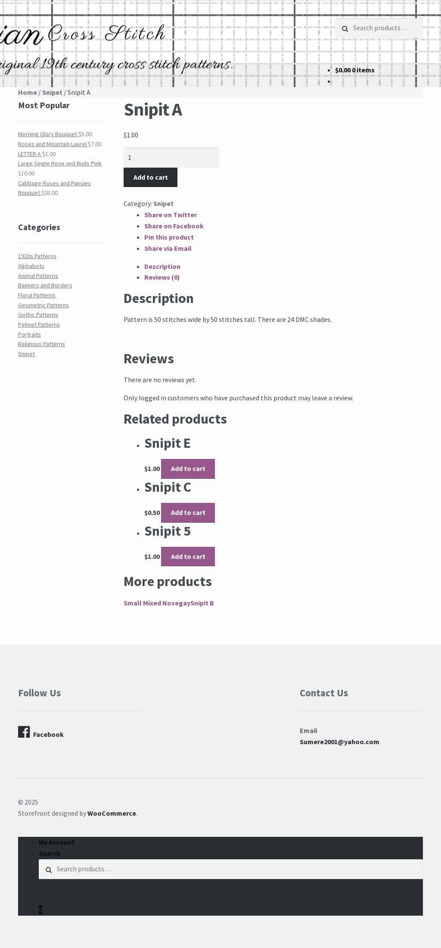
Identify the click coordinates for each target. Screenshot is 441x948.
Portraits (29, 334)
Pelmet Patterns (39, 324)
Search (49, 853)
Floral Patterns (37, 295)
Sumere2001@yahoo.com (339, 741)
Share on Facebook (174, 225)
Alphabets (31, 266)
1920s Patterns (37, 256)
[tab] (283, 266)
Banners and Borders (45, 285)
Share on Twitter (170, 214)
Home (27, 92)
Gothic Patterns (38, 314)
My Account (57, 842)
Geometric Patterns (43, 305)
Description (162, 266)
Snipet (52, 92)
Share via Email (168, 248)
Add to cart (151, 177)
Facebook (41, 732)
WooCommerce (111, 813)
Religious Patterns (41, 344)
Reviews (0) (162, 277)
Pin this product (169, 237)
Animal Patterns (38, 276)
